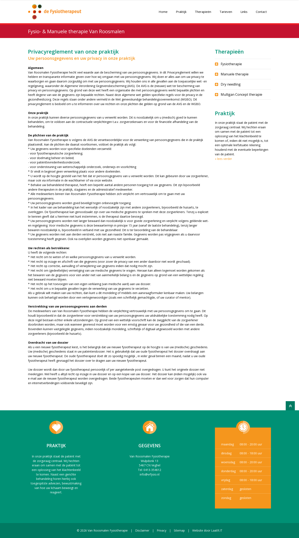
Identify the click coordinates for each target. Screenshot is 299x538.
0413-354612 (152, 470)
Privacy (161, 530)
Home (163, 9)
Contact (261, 9)
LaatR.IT (216, 530)
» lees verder (223, 159)
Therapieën (203, 9)
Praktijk (181, 9)
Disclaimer (142, 530)
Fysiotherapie (231, 64)
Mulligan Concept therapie (241, 94)
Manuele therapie (235, 74)
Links (244, 9)
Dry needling (231, 84)
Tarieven (225, 9)
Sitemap (179, 530)
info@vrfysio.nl (149, 474)
